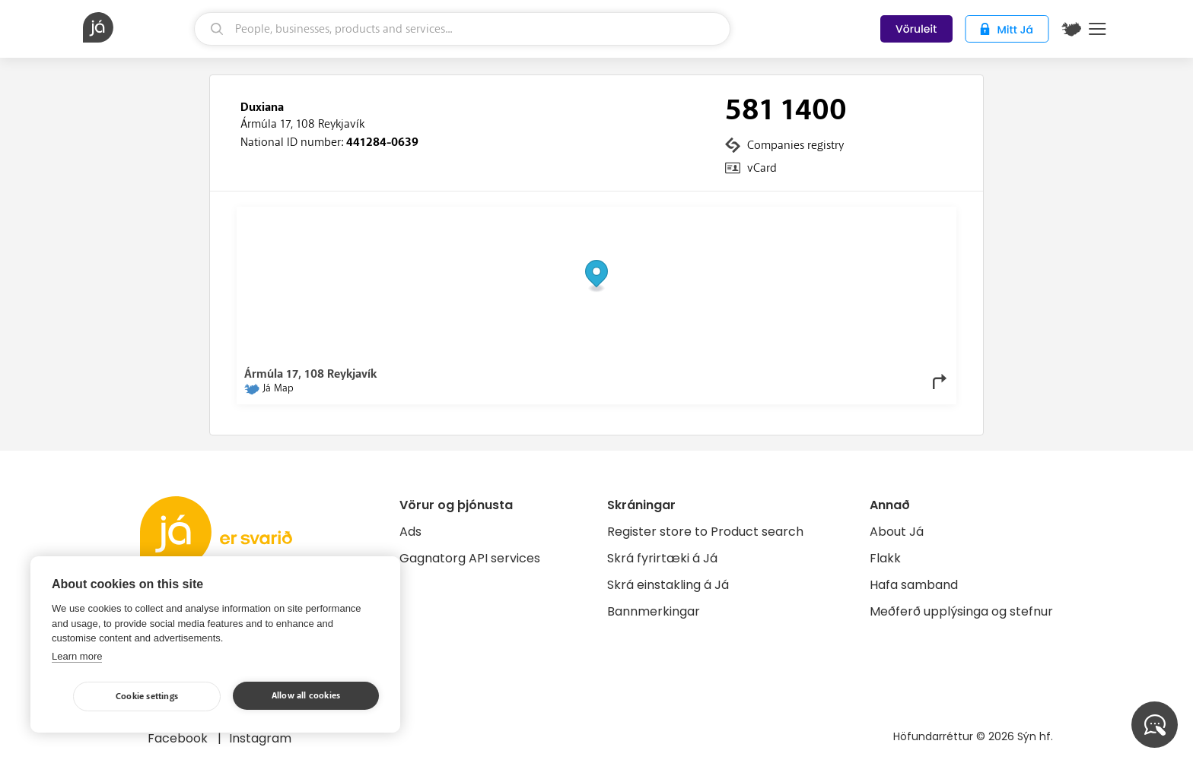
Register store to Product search (705, 531)
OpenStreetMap (845, 218)
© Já (792, 218)
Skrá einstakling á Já (668, 585)
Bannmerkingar (653, 611)
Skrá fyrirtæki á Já (662, 558)
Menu (1097, 28)
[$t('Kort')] (1071, 29)
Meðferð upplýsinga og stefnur (961, 611)
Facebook (179, 738)
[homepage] (136, 27)
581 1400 (786, 110)
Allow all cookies (306, 695)
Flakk (885, 558)
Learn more (77, 656)
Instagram (260, 738)
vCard (762, 168)
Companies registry (795, 145)
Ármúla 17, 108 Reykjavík (302, 123)
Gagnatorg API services (469, 558)
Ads (410, 531)
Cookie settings (147, 696)
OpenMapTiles (919, 218)
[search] (462, 29)
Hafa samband (914, 585)
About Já (897, 531)
